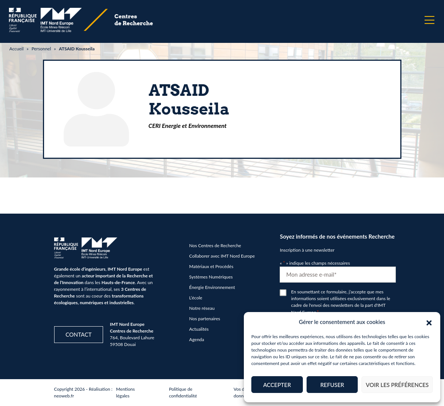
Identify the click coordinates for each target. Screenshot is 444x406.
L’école (195, 297)
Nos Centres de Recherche (215, 245)
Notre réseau (202, 308)
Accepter (277, 384)
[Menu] (429, 20)
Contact (79, 334)
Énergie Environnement (212, 287)
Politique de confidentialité (183, 392)
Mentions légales (125, 392)
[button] (429, 321)
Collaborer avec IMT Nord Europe (222, 256)
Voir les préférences (397, 384)
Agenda (196, 339)
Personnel (41, 48)
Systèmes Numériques (211, 277)
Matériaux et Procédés (211, 266)
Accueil (16, 48)
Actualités (199, 329)
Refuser (332, 384)
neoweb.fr (64, 396)
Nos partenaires (204, 318)
